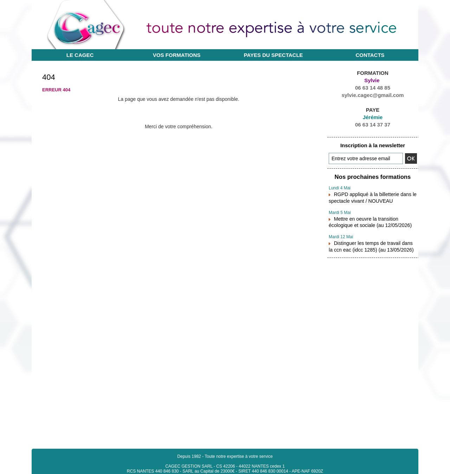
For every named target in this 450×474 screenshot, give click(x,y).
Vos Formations (177, 55)
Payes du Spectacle (273, 55)
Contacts (369, 55)
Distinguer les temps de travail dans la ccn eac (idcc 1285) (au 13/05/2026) (370, 242)
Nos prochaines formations (373, 177)
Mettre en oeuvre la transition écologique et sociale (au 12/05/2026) (373, 219)
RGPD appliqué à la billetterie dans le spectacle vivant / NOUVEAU (369, 195)
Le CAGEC (80, 55)
